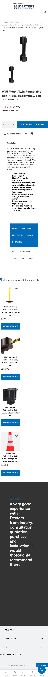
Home (6, 675)
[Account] (32, 672)
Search (15, 675)
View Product (10, 326)
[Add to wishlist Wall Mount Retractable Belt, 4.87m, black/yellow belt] (16, 389)
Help (24, 647)
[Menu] (23, 672)
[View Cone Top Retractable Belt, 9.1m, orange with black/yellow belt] (10, 473)
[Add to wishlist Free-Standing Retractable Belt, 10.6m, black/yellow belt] (16, 289)
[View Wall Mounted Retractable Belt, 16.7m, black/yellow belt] (10, 377)
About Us (24, 630)
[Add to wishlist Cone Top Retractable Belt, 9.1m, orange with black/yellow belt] (16, 435)
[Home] (24, 6)
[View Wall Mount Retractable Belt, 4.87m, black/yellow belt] (10, 422)
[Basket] (42, 670)
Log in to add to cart (32, 124)
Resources (24, 638)
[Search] (15, 672)
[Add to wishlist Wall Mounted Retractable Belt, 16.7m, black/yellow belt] (16, 339)
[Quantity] (8, 124)
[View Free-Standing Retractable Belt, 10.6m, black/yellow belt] (10, 326)
